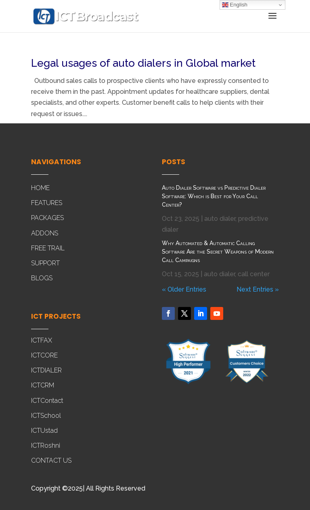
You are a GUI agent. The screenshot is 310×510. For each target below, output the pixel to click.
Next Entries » (258, 289)
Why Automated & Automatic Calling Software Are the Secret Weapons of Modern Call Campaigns (218, 251)
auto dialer (219, 218)
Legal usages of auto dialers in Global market (143, 63)
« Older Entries (184, 289)
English (234, 5)
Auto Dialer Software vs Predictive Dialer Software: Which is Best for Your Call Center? (214, 196)
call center (254, 274)
